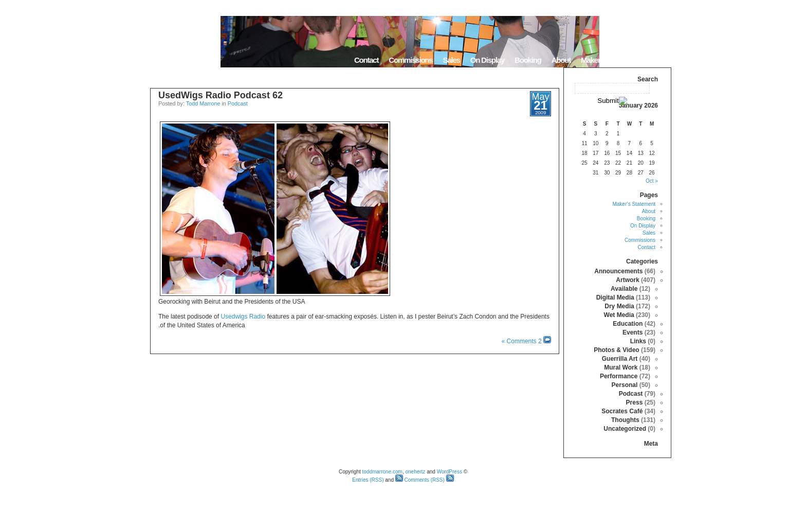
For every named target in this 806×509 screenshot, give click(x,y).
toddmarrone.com (382, 472)
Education (628, 323)
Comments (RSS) (420, 480)
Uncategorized (624, 428)
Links (638, 341)
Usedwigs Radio (243, 316)
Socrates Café (622, 411)
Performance (618, 376)
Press (634, 402)
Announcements (618, 271)
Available (624, 288)
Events (632, 332)
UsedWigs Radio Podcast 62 (220, 95)
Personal (625, 385)
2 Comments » (522, 341)
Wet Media (619, 315)
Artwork (627, 280)
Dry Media (619, 306)
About (561, 60)
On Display (487, 60)
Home (658, 60)
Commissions (410, 60)
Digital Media (615, 297)
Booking (528, 60)
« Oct (652, 181)
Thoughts (625, 420)
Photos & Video (616, 350)
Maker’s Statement (609, 60)
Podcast (238, 103)
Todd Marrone (203, 103)
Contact (366, 60)
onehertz (415, 472)
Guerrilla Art (620, 358)
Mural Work (620, 367)
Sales (451, 60)
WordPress (449, 472)
